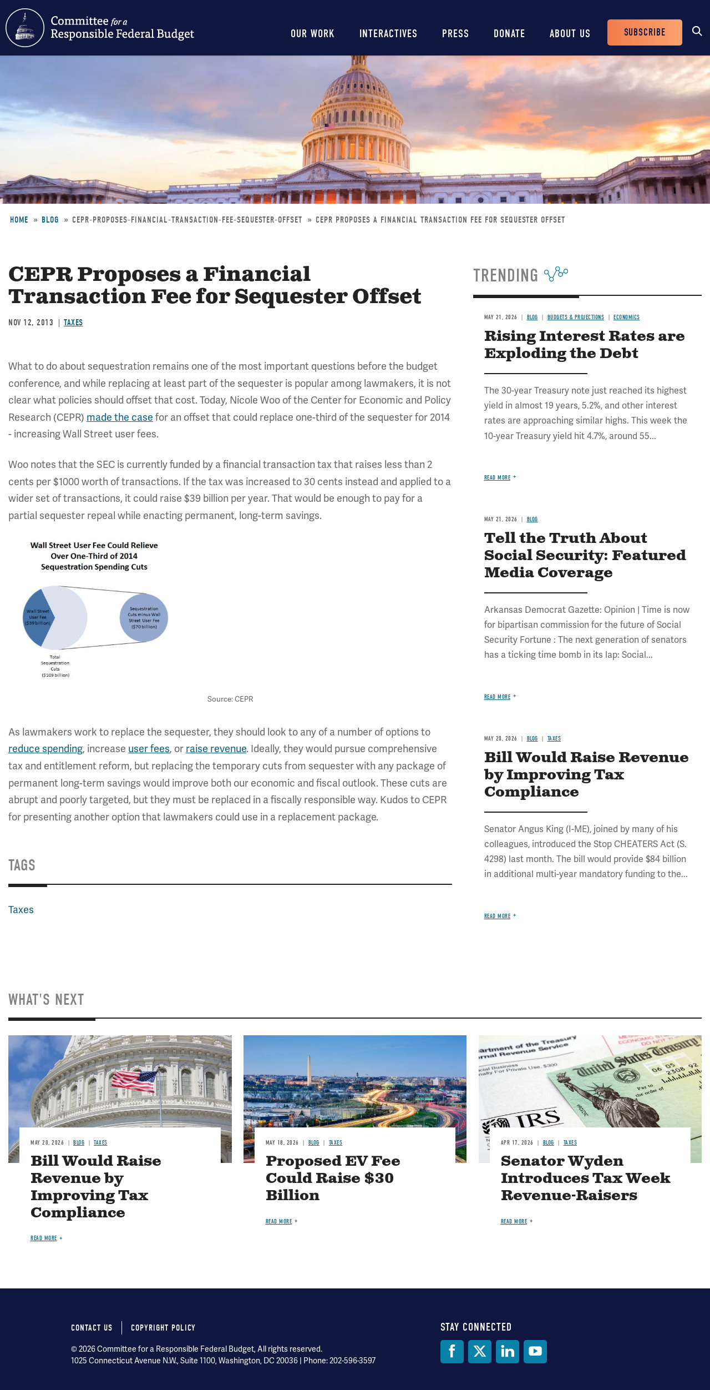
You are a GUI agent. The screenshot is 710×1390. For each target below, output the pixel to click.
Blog (50, 220)
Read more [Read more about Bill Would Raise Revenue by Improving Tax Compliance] (497, 916)
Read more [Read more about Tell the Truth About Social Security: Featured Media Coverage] (497, 697)
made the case (120, 417)
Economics (626, 317)
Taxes (73, 323)
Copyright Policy (163, 1328)
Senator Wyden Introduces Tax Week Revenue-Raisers (586, 1179)
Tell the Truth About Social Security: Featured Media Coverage (585, 556)
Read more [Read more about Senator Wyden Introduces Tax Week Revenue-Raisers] (514, 1221)
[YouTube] (535, 1351)
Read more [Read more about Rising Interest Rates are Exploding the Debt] (497, 477)
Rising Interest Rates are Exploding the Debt (584, 345)
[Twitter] (479, 1351)
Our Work (313, 33)
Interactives (388, 33)
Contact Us (92, 1328)
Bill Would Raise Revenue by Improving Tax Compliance (586, 775)
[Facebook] (452, 1351)
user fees (149, 748)
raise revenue (216, 748)
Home (19, 220)
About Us (570, 33)
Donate (509, 33)
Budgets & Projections (576, 317)
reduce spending (45, 748)
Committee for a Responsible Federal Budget (100, 27)
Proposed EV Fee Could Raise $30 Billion (333, 1179)
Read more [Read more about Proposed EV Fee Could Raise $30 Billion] (279, 1221)
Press (455, 33)
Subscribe (645, 32)
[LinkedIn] (507, 1351)
